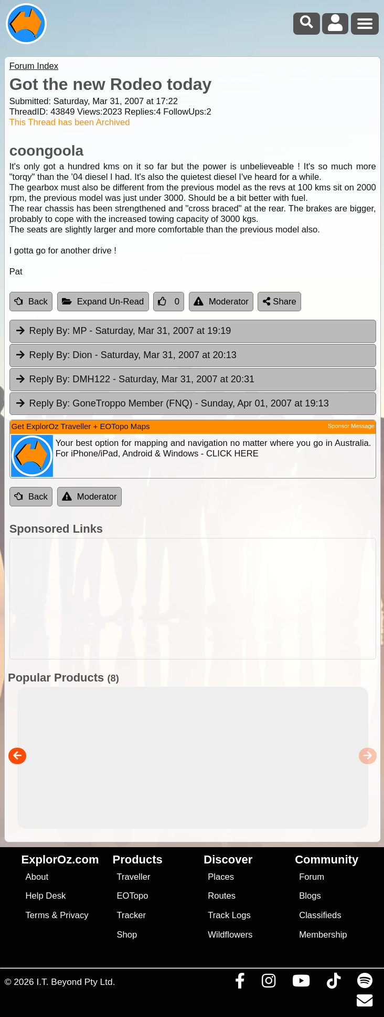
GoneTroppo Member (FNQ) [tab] (172, 404)
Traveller (133, 877)
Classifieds (320, 915)
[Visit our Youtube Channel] (301, 983)
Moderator (221, 302)
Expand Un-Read (103, 302)
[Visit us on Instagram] (268, 983)
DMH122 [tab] (134, 379)
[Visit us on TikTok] (333, 983)
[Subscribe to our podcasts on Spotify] (364, 983)
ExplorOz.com (60, 859)
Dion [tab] (126, 355)
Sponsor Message (351, 426)
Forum (311, 877)
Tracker (131, 915)
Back (31, 302)
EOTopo (132, 896)
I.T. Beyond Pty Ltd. (75, 982)
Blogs (310, 896)
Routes (222, 896)
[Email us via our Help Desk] (364, 1003)
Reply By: (49, 331)
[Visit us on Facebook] (240, 983)
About (37, 877)
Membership (323, 935)
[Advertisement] (193, 599)
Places (221, 877)
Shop (126, 935)
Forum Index (33, 66)
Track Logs (229, 915)
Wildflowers (230, 935)
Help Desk (46, 896)
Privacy (74, 915)
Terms (37, 915)
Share (279, 302)
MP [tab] (123, 331)
